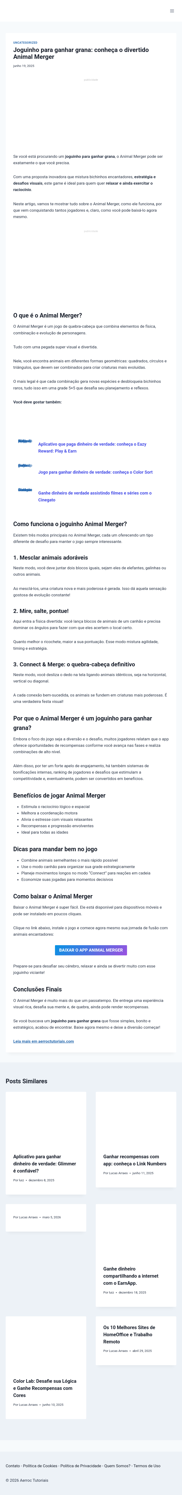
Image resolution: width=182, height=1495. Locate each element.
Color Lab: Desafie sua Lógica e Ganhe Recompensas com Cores (44, 1388)
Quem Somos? (117, 1465)
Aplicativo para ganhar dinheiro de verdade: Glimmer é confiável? (44, 1164)
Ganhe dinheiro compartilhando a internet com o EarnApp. (131, 1276)
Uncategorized (25, 42)
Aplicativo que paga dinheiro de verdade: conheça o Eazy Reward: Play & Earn (25, 442)
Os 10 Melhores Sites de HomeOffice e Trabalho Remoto (129, 1335)
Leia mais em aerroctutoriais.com (43, 1041)
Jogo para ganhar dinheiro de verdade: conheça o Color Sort (25, 466)
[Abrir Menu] (172, 10)
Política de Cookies (40, 1465)
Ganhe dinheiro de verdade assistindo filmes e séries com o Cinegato (25, 491)
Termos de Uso (146, 1465)
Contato (13, 1465)
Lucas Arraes (118, 1173)
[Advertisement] (91, 118)
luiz (21, 1180)
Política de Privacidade (80, 1465)
